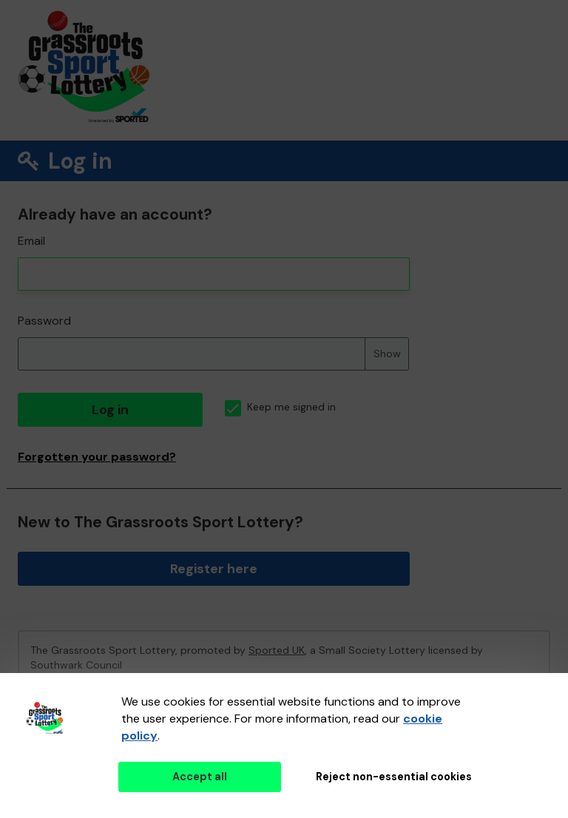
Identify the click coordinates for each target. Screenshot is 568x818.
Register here (213, 569)
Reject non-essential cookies (394, 776)
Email (31, 241)
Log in (110, 410)
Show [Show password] (387, 353)
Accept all (199, 776)
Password (44, 320)
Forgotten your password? (97, 456)
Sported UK (276, 650)
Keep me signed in (280, 407)
